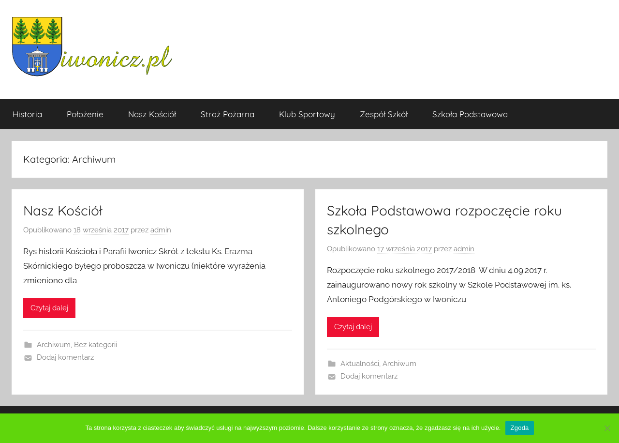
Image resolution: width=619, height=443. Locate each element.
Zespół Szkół (384, 114)
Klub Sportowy (307, 114)
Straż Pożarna (227, 114)
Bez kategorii (95, 344)
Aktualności (359, 363)
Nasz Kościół (152, 114)
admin (160, 230)
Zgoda (519, 427)
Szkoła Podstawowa (470, 114)
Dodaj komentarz (65, 357)
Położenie (85, 114)
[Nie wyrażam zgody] (607, 428)
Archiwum (54, 344)
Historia (27, 114)
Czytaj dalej (49, 308)
